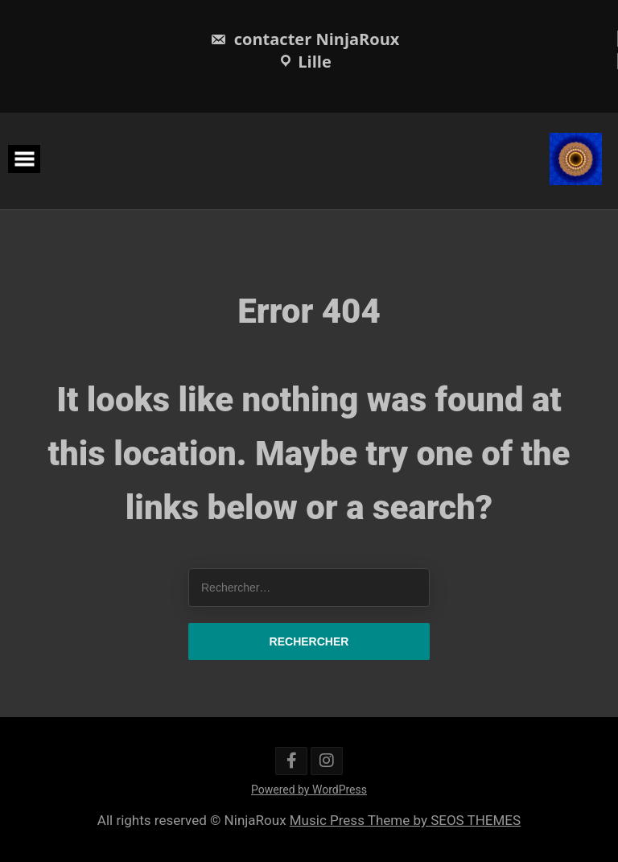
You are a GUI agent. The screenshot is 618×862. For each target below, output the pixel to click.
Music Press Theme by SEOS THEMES (405, 820)
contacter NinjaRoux (305, 39)
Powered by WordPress (309, 789)
